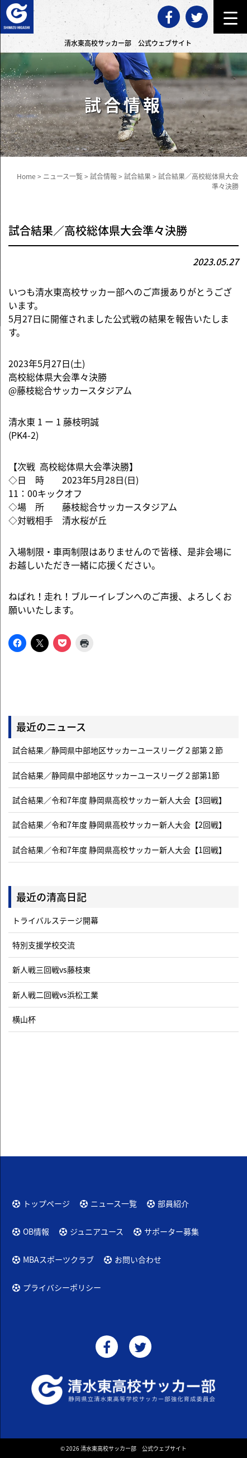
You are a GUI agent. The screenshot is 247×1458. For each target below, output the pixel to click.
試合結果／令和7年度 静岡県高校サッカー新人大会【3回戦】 (119, 799)
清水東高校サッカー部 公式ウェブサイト (133, 1448)
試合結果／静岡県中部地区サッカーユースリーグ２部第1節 (116, 775)
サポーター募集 (171, 1231)
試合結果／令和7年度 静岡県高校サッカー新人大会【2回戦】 (119, 824)
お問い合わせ (138, 1259)
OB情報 (36, 1231)
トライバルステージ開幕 (55, 920)
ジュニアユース (97, 1231)
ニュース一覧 (114, 1203)
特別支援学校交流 (43, 944)
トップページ (46, 1203)
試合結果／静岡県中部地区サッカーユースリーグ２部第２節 (117, 750)
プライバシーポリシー (62, 1287)
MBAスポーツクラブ (58, 1259)
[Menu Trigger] (230, 17)
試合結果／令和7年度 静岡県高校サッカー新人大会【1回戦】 (119, 849)
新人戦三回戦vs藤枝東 (51, 969)
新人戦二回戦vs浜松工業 (55, 994)
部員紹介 (173, 1203)
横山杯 (24, 1019)
